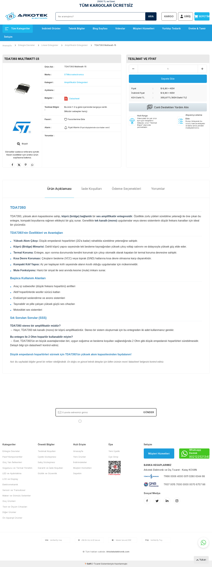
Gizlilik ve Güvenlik (47, 473)
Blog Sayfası (100, 28)
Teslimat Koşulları (47, 451)
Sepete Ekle (168, 78)
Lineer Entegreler (49, 45)
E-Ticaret (96, 564)
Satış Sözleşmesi (46, 462)
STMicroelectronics (74, 74)
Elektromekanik (10, 484)
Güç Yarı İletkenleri (12, 462)
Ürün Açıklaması (59, 189)
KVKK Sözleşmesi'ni (94, 420)
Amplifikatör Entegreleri (76, 45)
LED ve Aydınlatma (11, 473)
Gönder (148, 412)
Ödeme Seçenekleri (126, 189)
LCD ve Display (10, 479)
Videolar (120, 28)
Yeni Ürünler (79, 456)
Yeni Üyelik (114, 451)
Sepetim (77, 473)
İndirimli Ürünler (51, 28)
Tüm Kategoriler (17, 28)
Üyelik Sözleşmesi (47, 456)
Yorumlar (158, 189)
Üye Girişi (113, 456)
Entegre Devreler (26, 45)
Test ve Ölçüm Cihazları (14, 506)
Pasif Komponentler (12, 456)
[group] (22, 89)
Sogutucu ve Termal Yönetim (17, 468)
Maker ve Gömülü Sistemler (16, 495)
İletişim (8, 36)
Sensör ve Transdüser (14, 490)
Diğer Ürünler (9, 512)
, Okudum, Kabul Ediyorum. (106, 420)
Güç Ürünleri (9, 501)
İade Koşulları (91, 189)
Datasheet (74, 98)
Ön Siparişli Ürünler (12, 517)
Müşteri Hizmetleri (143, 28)
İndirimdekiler (80, 462)
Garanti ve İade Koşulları (50, 468)
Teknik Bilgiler (76, 28)
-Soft (88, 564)
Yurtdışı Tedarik (171, 28)
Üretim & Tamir (197, 28)
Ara (151, 16)
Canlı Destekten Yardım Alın (168, 107)
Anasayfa (7, 45)
